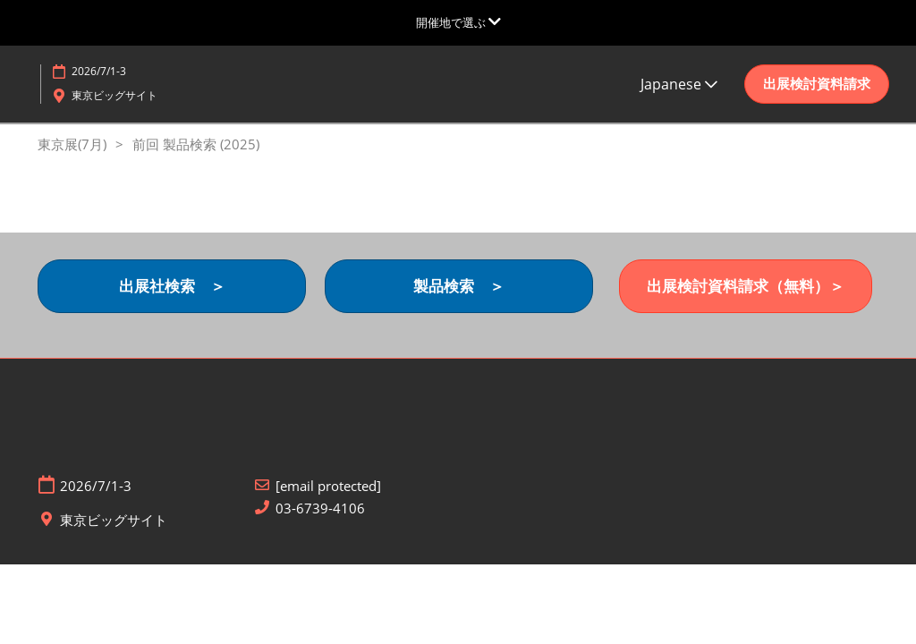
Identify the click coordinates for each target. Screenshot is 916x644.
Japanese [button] (678, 84)
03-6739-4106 (320, 508)
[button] (816, 84)
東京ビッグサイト (114, 95)
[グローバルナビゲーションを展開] (458, 22)
